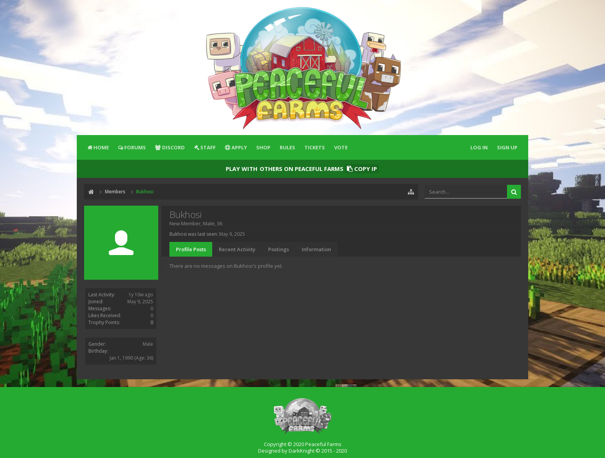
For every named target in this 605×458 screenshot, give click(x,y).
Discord (173, 147)
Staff (208, 147)
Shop (263, 147)
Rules (287, 147)
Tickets (314, 147)
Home (101, 147)
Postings (278, 249)
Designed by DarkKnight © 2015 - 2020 (302, 450)
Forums (135, 147)
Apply (239, 147)
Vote (341, 147)
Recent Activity (237, 249)
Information (316, 249)
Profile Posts (191, 249)
